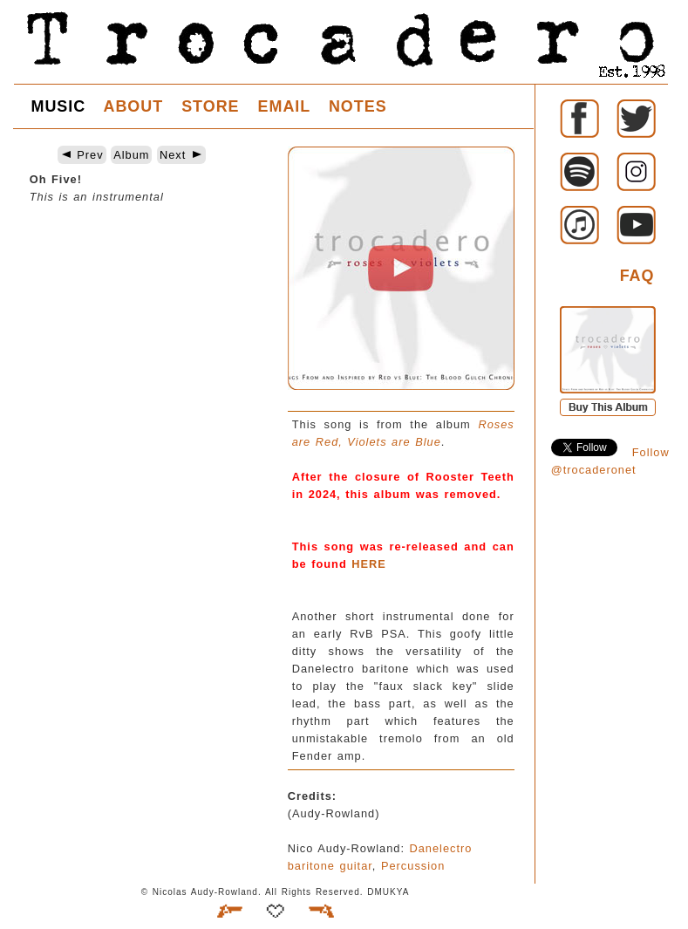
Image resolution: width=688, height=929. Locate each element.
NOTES (358, 106)
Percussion (413, 865)
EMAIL (284, 106)
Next (181, 154)
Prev (82, 154)
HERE (368, 563)
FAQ (637, 275)
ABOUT (133, 106)
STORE (210, 106)
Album (131, 154)
